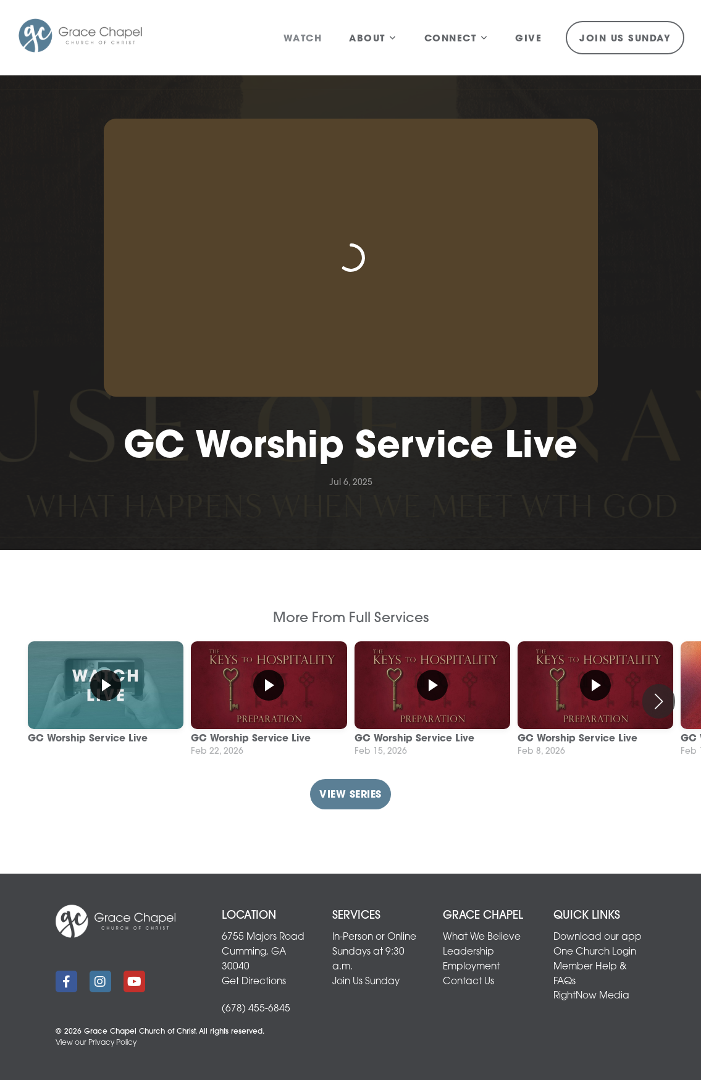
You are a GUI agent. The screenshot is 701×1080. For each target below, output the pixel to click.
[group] (105, 701)
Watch (302, 39)
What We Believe (482, 937)
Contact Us (468, 982)
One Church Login (594, 952)
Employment (471, 967)
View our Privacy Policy (96, 1043)
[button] (658, 701)
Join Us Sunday (625, 39)
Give (528, 39)
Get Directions (254, 982)
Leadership (468, 952)
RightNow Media (591, 996)
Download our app (597, 937)
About (373, 39)
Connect (456, 39)
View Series (350, 795)
